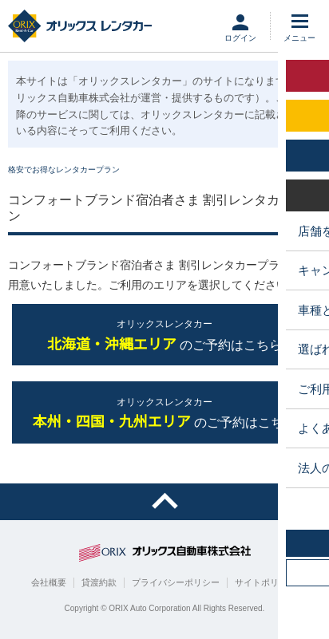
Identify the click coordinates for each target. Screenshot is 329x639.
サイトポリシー (265, 582)
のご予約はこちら (164, 335)
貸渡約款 (99, 582)
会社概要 (48, 582)
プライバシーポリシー (176, 582)
